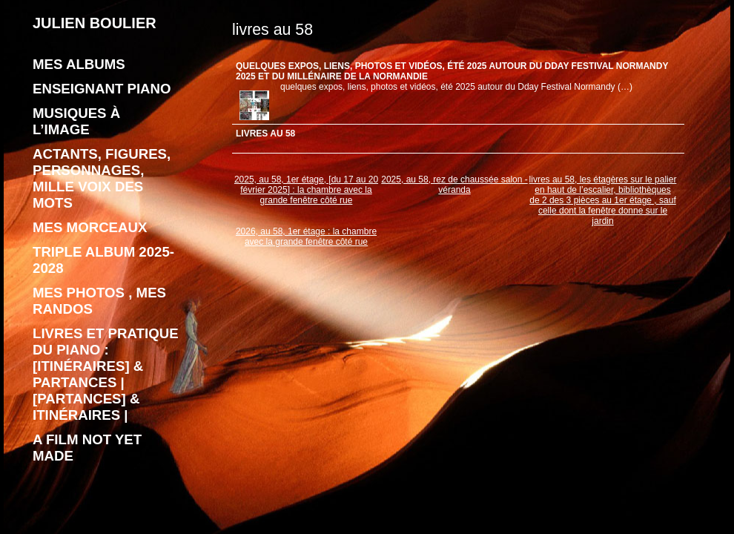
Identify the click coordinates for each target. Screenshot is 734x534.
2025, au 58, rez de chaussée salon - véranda (454, 184)
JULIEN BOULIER (94, 23)
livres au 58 (265, 133)
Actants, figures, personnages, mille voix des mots (102, 178)
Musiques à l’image (76, 121)
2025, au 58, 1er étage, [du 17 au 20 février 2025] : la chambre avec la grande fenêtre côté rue (306, 189)
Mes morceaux (90, 227)
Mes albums (79, 64)
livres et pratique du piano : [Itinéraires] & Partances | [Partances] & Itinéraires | (106, 374)
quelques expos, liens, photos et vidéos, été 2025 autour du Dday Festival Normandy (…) (456, 87)
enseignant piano (102, 88)
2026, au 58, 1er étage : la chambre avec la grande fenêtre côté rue (306, 236)
